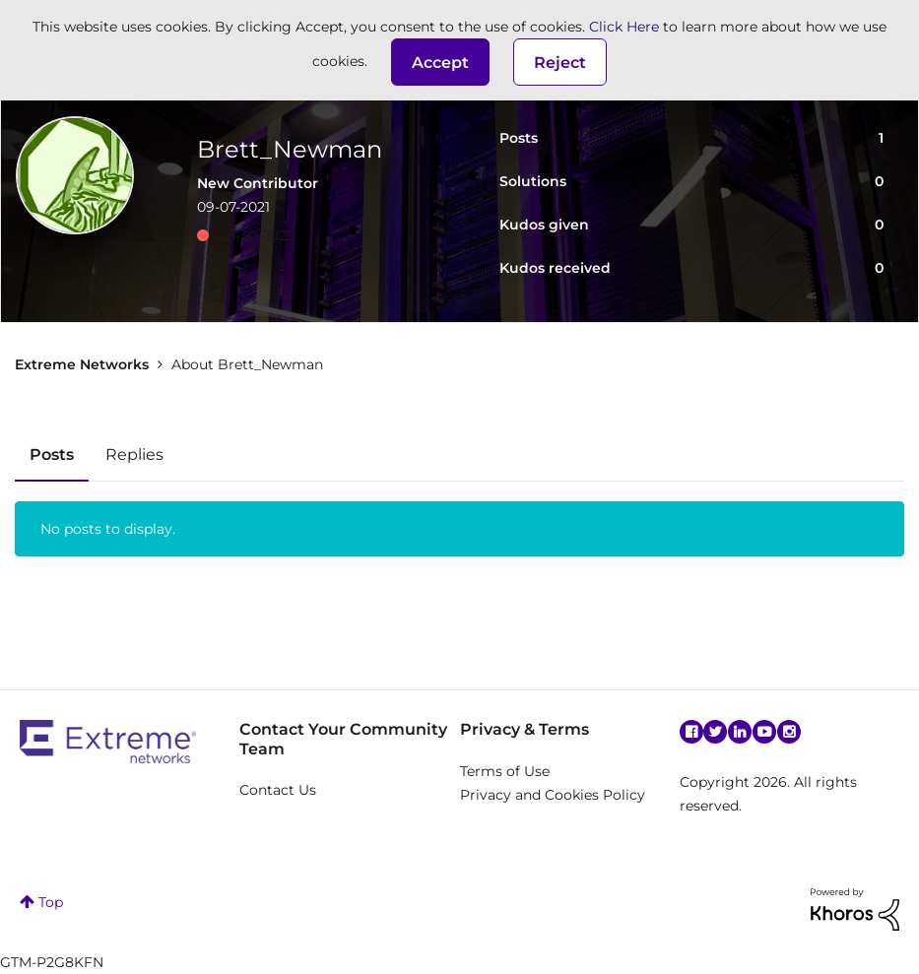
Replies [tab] (134, 454)
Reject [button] (560, 62)
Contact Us (277, 790)
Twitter (715, 732)
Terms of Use (505, 771)
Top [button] (50, 902)
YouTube (764, 732)
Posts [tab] (52, 454)
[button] (440, 62)
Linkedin (740, 732)
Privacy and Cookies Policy (552, 795)
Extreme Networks (82, 364)
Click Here (624, 26)
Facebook (691, 732)
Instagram (789, 732)
